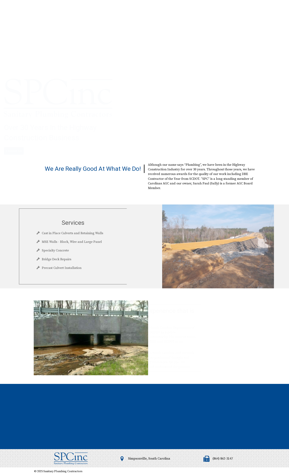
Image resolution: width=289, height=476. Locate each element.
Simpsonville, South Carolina (149, 459)
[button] (14, 111)
